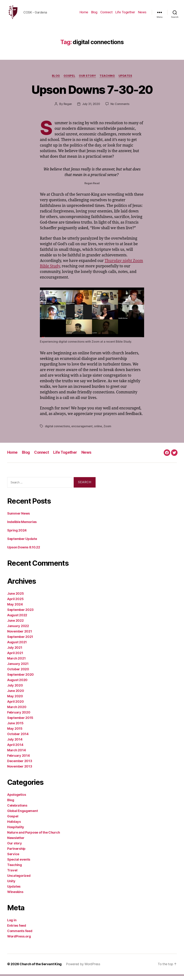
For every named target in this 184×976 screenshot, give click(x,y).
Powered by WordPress (83, 966)
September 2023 (20, 611)
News (142, 13)
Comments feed (19, 933)
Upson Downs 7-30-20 (92, 91)
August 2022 (17, 617)
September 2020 (20, 676)
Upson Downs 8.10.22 (23, 549)
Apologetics (16, 796)
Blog (94, 13)
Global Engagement (22, 813)
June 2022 (15, 622)
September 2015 (20, 719)
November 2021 (19, 633)
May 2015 (14, 730)
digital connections (57, 428)
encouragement (82, 428)
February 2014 (18, 757)
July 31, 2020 (91, 105)
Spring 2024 (17, 532)
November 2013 (19, 768)
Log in (11, 922)
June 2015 (15, 725)
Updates (125, 77)
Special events (18, 861)
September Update (22, 540)
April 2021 (15, 655)
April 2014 (15, 746)
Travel (12, 872)
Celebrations (17, 807)
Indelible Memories (22, 524)
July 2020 (15, 687)
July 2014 (14, 741)
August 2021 (17, 644)
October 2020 (18, 671)
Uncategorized (19, 877)
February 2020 (18, 714)
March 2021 (16, 660)
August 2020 (17, 682)
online (98, 428)
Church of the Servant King (41, 966)
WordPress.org (19, 938)
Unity (11, 883)
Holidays (14, 823)
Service (13, 856)
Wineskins (15, 894)
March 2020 (16, 709)
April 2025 (15, 601)
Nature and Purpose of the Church (33, 834)
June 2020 (15, 692)
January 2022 (18, 628)
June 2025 (15, 595)
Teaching (107, 77)
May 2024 (15, 606)
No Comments (120, 105)
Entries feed (16, 927)
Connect (106, 13)
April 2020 (15, 703)
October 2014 (18, 736)
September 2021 (20, 638)
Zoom (107, 428)
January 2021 (18, 665)
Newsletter (15, 840)
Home (84, 13)
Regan (68, 105)
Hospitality (15, 829)
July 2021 (14, 649)
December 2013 (19, 763)
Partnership (16, 850)
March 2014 (16, 752)
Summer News (18, 515)
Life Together (125, 13)
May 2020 (15, 698)
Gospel (69, 77)
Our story (87, 77)
